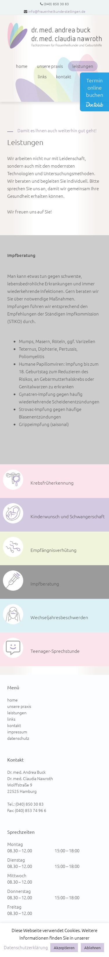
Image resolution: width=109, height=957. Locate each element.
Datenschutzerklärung (26, 947)
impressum (17, 732)
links (42, 76)
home (21, 66)
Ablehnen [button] (92, 947)
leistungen (82, 66)
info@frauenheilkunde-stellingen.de (56, 11)
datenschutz (18, 738)
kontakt (63, 76)
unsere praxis (50, 66)
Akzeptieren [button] (64, 947)
